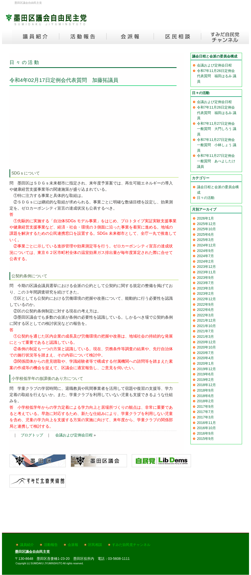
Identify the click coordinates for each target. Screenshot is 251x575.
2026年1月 (205, 218)
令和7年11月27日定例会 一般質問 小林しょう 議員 (217, 145)
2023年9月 (205, 278)
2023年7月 (205, 283)
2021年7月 (205, 331)
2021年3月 (205, 337)
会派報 (73, 545)
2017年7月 (205, 412)
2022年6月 (205, 310)
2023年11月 (206, 272)
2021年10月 (206, 326)
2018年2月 (205, 401)
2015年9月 (205, 439)
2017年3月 (205, 417)
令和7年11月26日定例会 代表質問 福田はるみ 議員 (217, 76)
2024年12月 (206, 245)
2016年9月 (205, 433)
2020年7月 (205, 353)
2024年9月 (205, 251)
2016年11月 (206, 423)
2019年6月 (205, 374)
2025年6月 (205, 234)
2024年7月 (205, 256)
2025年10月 (206, 229)
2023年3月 (205, 288)
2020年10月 (206, 347)
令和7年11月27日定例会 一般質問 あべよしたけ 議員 (217, 161)
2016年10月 (206, 428)
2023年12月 (206, 267)
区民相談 (95, 545)
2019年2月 (205, 380)
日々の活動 (24, 62)
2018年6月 (205, 396)
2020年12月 (206, 342)
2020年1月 (205, 363)
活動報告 (51, 545)
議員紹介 (27, 545)
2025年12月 (206, 224)
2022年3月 (205, 315)
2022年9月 (205, 304)
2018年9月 (205, 390)
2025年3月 (205, 240)
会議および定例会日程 (74, 435)
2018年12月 (206, 385)
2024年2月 (205, 261)
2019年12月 (206, 369)
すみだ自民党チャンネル (131, 545)
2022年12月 (206, 299)
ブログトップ (32, 435)
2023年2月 (205, 293)
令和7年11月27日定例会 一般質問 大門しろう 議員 (217, 128)
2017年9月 (205, 406)
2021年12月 (206, 320)
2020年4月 (205, 358)
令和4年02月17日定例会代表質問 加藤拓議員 (63, 80)
